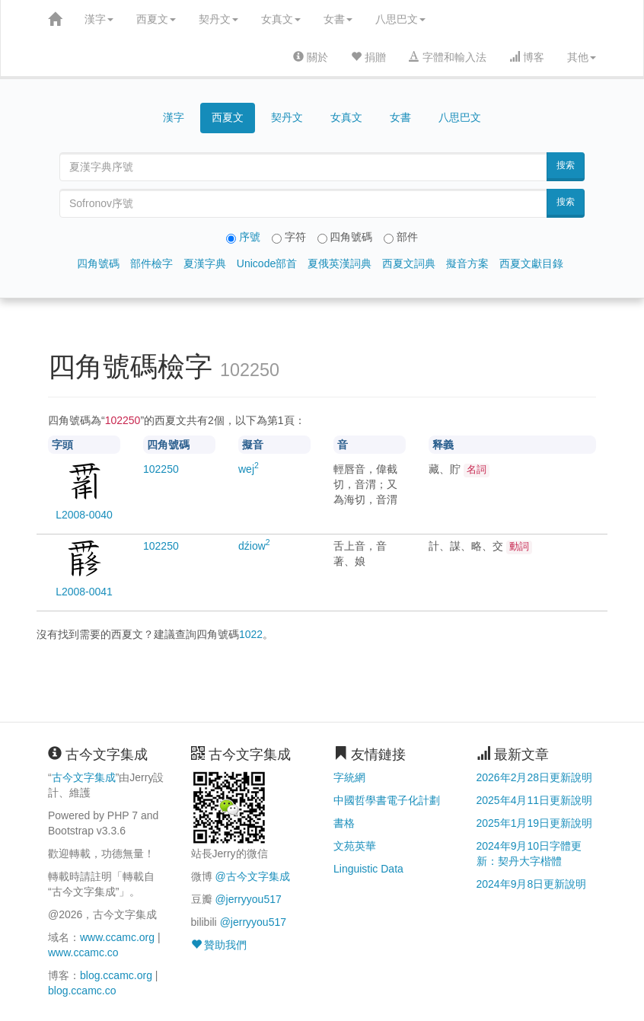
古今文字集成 (84, 777)
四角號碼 (98, 263)
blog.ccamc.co (82, 990)
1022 (251, 634)
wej (248, 469)
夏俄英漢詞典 (339, 263)
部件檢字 (151, 263)
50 (161, 469)
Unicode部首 (267, 263)
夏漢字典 (204, 263)
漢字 (98, 19)
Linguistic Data (368, 869)
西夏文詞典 (408, 263)
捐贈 (368, 57)
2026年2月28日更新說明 (535, 777)
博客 (526, 57)
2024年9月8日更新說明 (532, 884)
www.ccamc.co (83, 952)
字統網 (349, 777)
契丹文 (218, 19)
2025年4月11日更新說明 (535, 800)
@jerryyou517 (248, 899)
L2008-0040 (84, 515)
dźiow (254, 546)
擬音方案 (467, 263)
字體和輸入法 (447, 57)
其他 (581, 57)
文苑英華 (354, 846)
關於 (310, 57)
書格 (344, 823)
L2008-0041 (84, 591)
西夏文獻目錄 (531, 263)
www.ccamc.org (117, 937)
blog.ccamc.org (116, 975)
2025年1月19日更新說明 (535, 823)
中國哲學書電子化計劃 (386, 800)
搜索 (565, 165)
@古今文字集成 (252, 876)
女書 (338, 19)
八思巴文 (400, 19)
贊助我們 (219, 945)
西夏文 (156, 19)
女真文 (281, 19)
